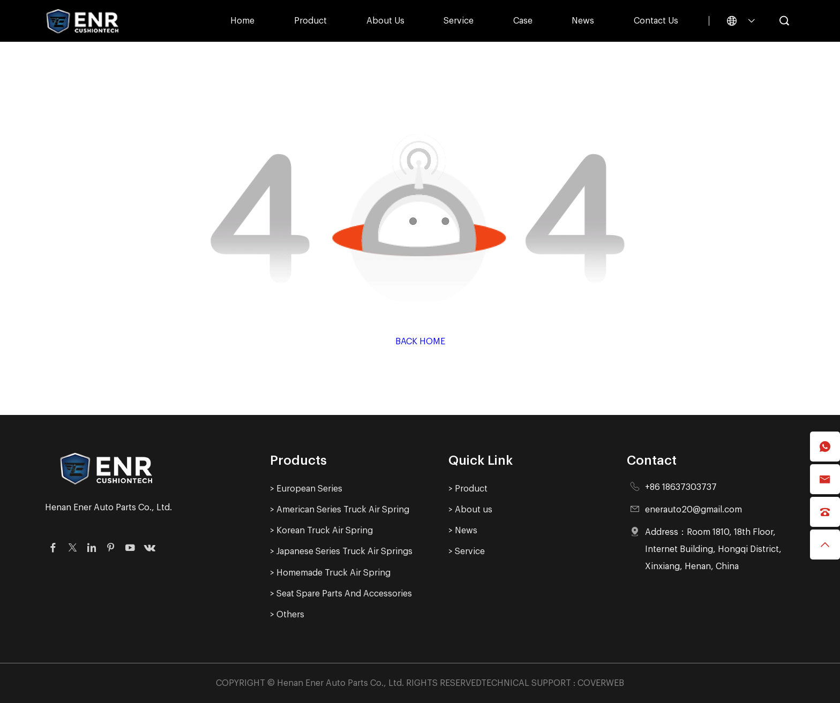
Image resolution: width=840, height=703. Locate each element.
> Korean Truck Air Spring (321, 530)
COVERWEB (601, 683)
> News (462, 530)
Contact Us (656, 21)
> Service (466, 551)
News (583, 21)
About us (385, 21)
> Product (468, 489)
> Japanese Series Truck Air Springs (341, 551)
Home (242, 21)
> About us (470, 509)
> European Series (306, 489)
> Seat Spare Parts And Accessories (341, 593)
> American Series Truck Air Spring (339, 509)
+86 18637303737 (681, 487)
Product (310, 21)
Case (522, 21)
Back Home (420, 341)
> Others (287, 614)
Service (459, 21)
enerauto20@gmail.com (693, 509)
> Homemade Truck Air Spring (330, 573)
